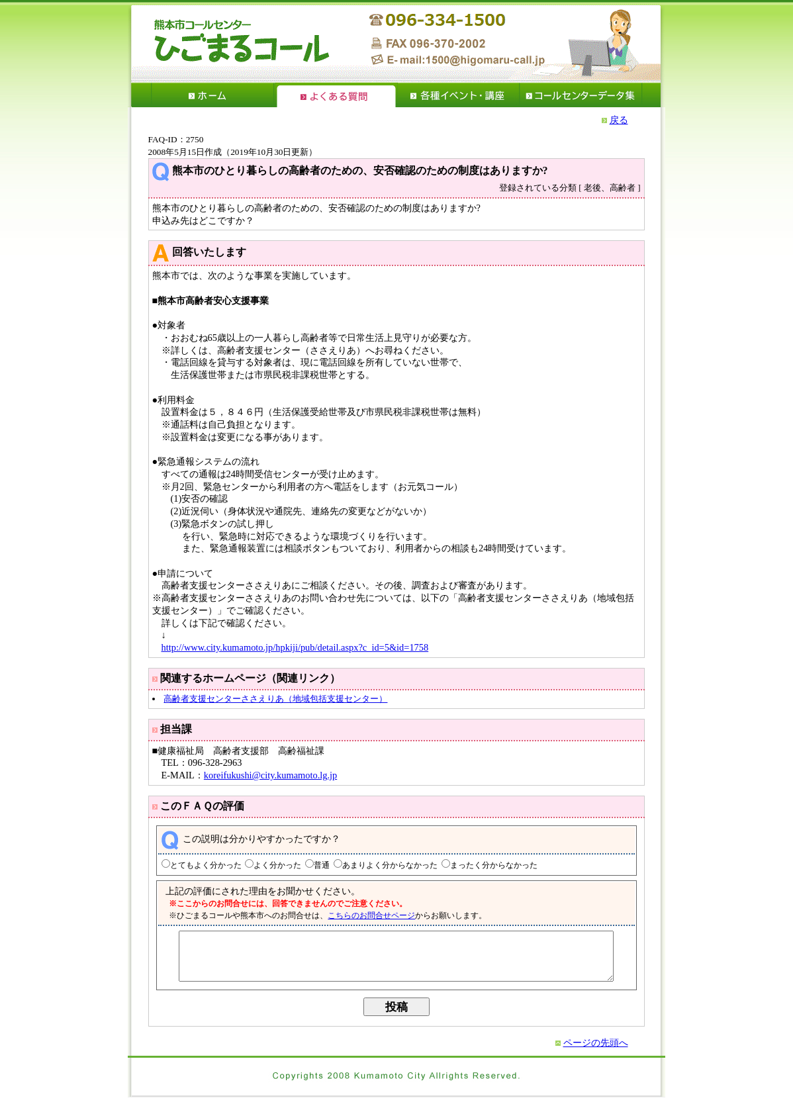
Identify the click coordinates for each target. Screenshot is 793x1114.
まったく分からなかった (484, 865)
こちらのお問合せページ (362, 915)
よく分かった (269, 865)
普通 (313, 865)
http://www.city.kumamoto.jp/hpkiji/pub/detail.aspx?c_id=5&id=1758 (295, 647)
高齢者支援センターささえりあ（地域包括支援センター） (275, 699)
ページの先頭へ (595, 1052)
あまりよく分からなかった (380, 865)
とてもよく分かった (196, 865)
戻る (619, 120)
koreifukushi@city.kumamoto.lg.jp (270, 775)
